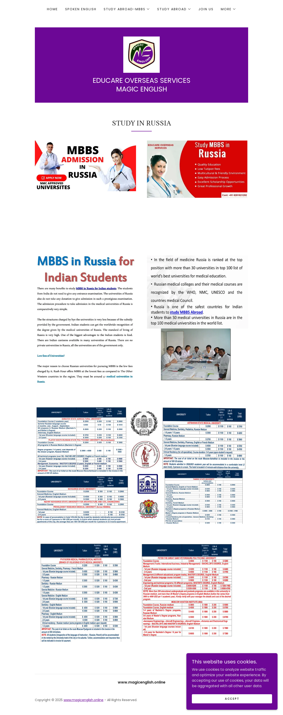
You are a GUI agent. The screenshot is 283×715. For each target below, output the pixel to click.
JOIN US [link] (206, 9)
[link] (141, 54)
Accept (232, 698)
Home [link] (52, 9)
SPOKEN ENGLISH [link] (80, 9)
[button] (127, 9)
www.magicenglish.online (83, 700)
